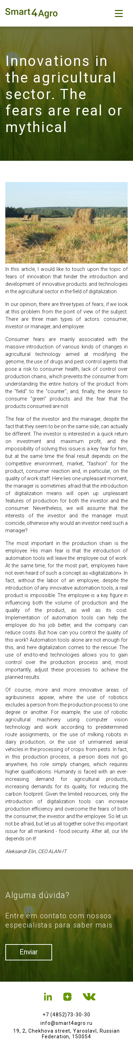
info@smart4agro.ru (66, 1023)
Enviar (29, 952)
